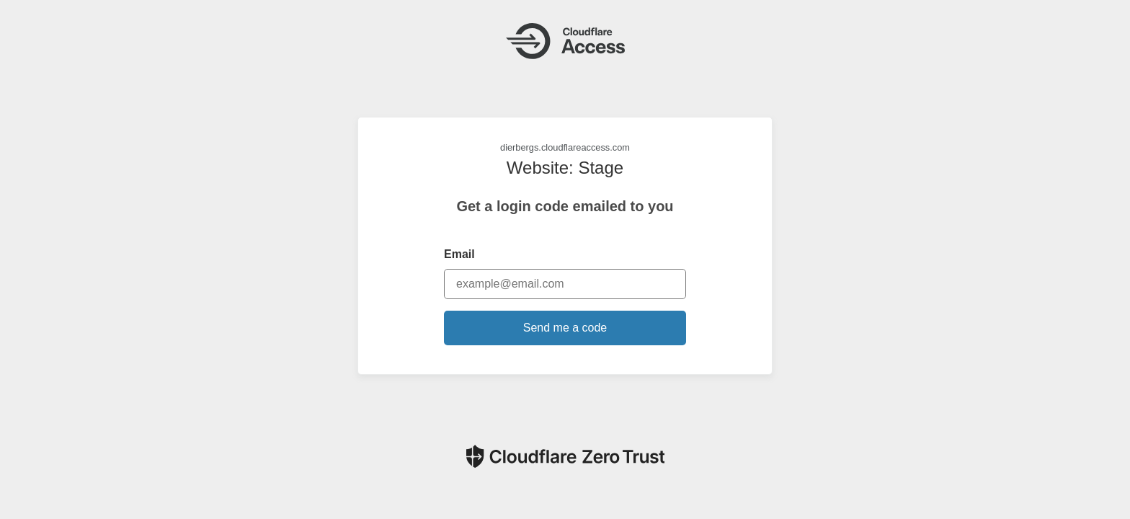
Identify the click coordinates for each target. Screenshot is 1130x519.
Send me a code (565, 327)
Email (459, 254)
